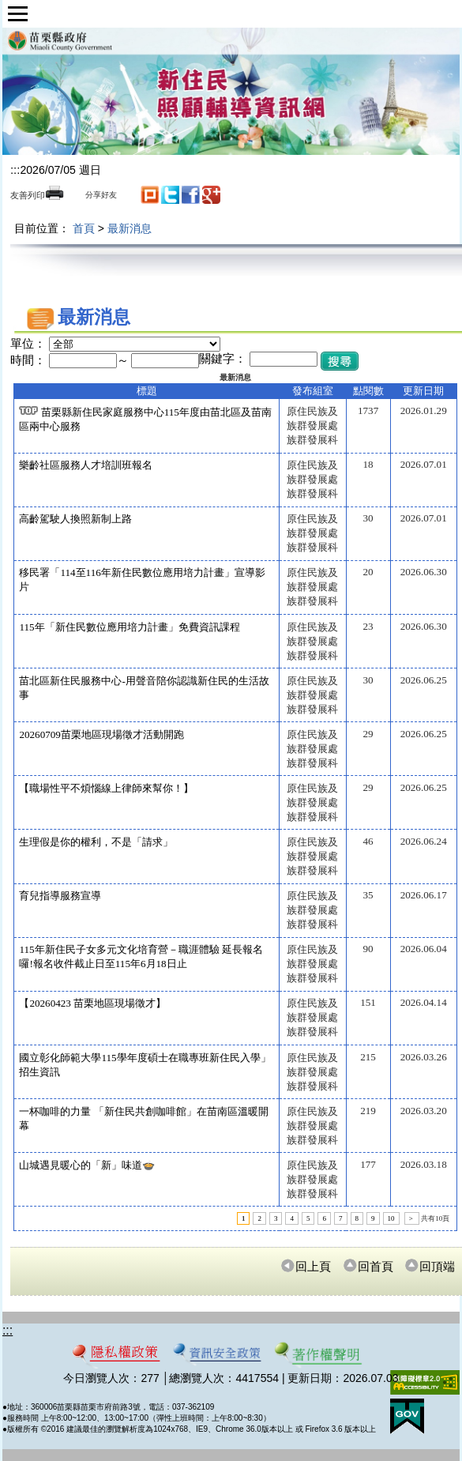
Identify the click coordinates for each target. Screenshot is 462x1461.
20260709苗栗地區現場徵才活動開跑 (101, 734)
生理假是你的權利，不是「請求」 (96, 842)
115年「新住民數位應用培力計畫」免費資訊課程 (129, 627)
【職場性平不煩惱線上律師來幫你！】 (106, 788)
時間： (28, 360)
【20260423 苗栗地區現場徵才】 (92, 1003)
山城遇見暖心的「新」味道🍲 (87, 1165)
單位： (28, 343)
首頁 (84, 228)
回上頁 (305, 1266)
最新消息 (129, 228)
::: (15, 169)
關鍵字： (222, 358)
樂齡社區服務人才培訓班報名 (85, 465)
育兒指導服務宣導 (60, 896)
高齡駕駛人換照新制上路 (75, 519)
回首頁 (368, 1266)
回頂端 (429, 1266)
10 (391, 1218)
